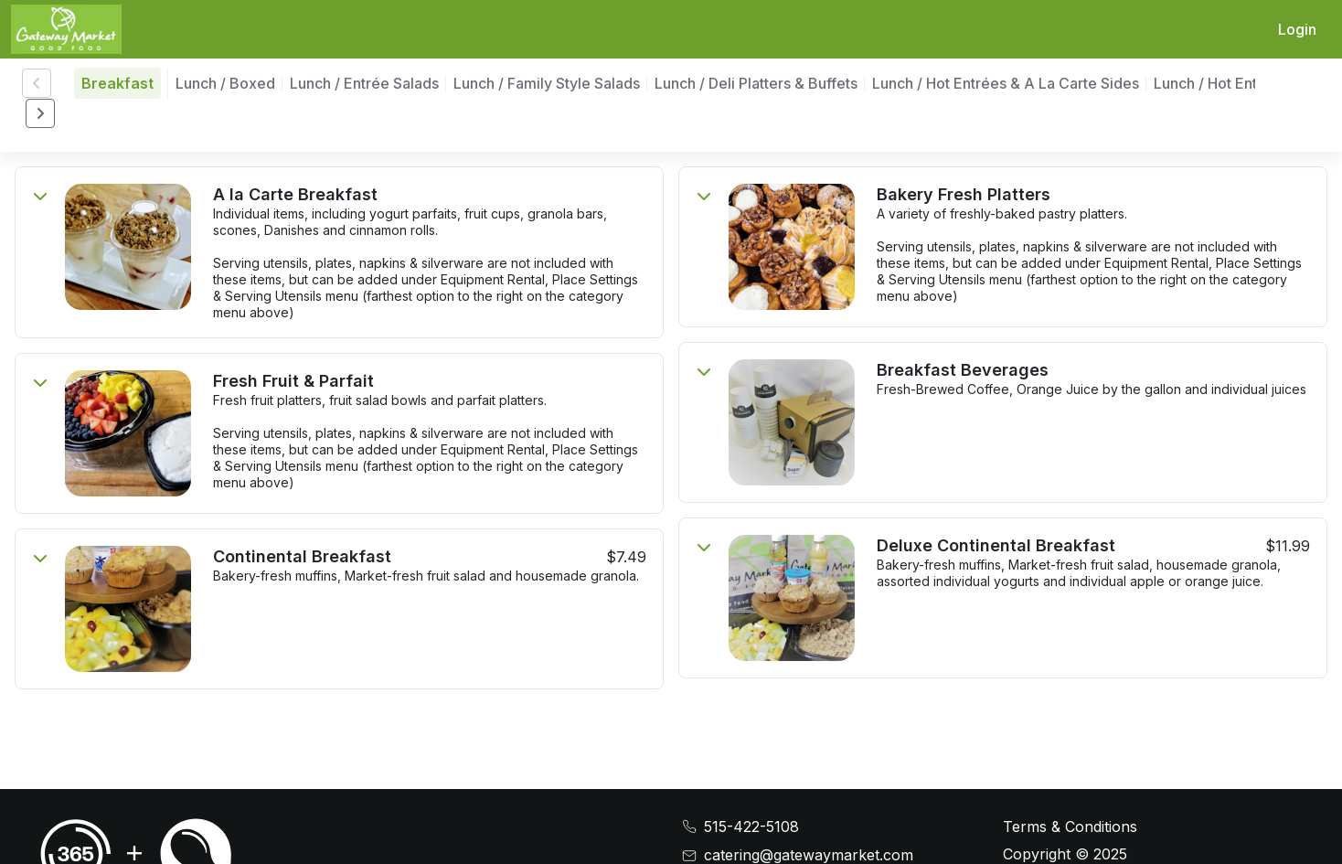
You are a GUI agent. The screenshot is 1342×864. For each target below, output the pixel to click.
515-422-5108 (751, 827)
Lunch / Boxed (225, 83)
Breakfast (117, 83)
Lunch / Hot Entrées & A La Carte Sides (1005, 83)
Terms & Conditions (1070, 826)
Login (1297, 29)
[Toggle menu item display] (40, 195)
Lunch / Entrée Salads (364, 83)
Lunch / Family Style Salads (546, 83)
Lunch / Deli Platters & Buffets (756, 83)
